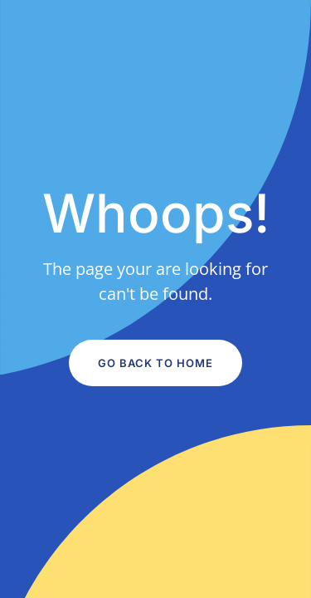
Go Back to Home (155, 363)
